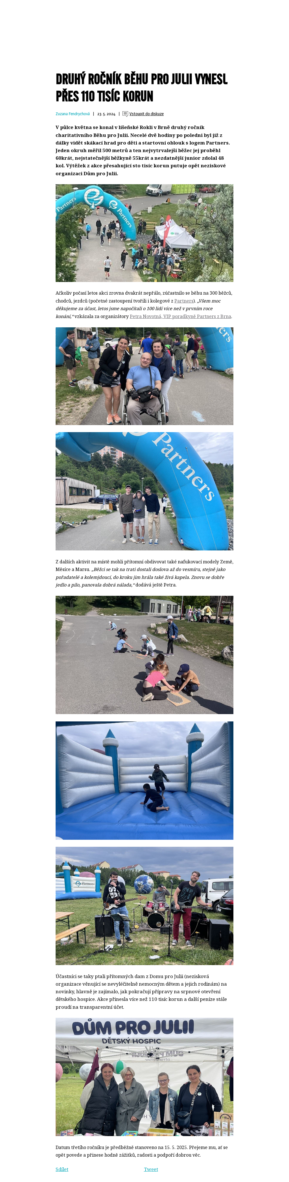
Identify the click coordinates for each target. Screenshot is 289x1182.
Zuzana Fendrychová (73, 113)
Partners (183, 301)
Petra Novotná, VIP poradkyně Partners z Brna (180, 316)
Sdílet (62, 1169)
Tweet (151, 1169)
